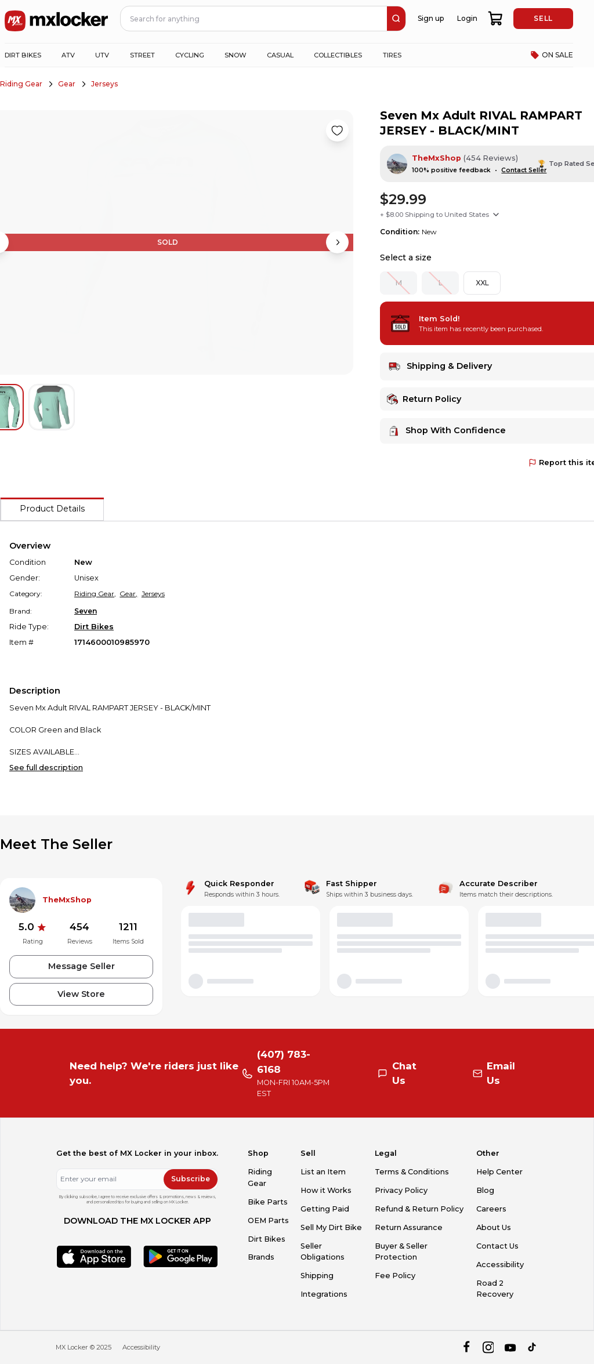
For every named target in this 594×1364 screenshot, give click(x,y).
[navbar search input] (254, 18)
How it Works (326, 1190)
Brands (261, 1257)
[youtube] (510, 1347)
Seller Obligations (322, 1251)
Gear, (128, 593)
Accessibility (500, 1264)
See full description (46, 767)
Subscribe (190, 1178)
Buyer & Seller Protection (401, 1251)
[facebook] (466, 1347)
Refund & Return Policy (419, 1209)
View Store (81, 994)
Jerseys (104, 83)
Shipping (317, 1275)
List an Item (323, 1171)
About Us (493, 1227)
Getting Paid (324, 1209)
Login (467, 18)
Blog (485, 1190)
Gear (66, 83)
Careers (491, 1209)
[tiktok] (532, 1347)
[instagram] (488, 1347)
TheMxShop (436, 158)
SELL (543, 18)
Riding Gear (21, 83)
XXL (482, 282)
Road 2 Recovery (494, 1288)
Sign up (431, 18)
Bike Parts (268, 1202)
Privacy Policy (401, 1190)
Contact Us (497, 1246)
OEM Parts (268, 1220)
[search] (396, 18)
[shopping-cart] (496, 18)
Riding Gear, (95, 593)
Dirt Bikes (94, 626)
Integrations (323, 1294)
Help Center (499, 1171)
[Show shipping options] (496, 214)
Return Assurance (409, 1227)
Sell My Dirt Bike (331, 1227)
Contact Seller (523, 170)
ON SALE (551, 55)
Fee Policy (395, 1275)
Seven (85, 611)
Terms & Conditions (412, 1171)
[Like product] (337, 130)
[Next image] (337, 242)
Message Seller (81, 966)
